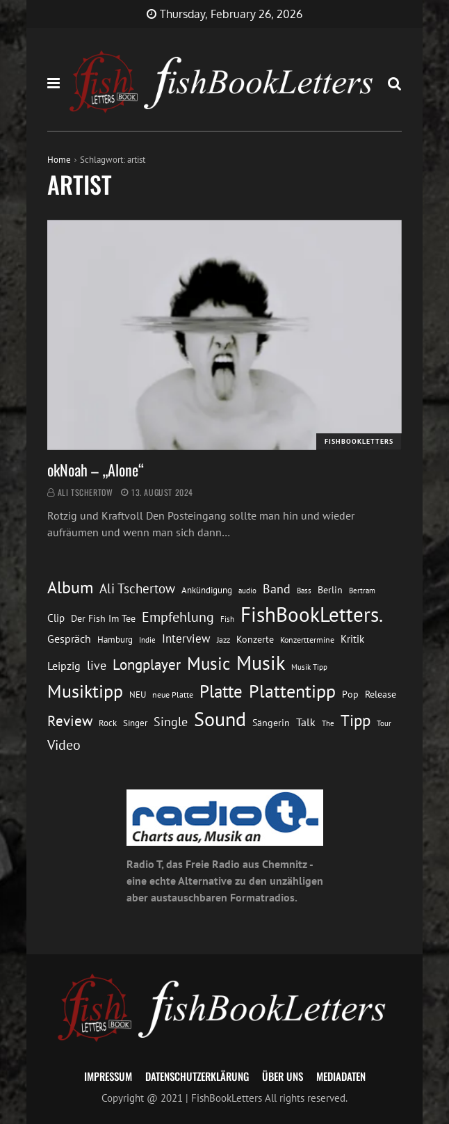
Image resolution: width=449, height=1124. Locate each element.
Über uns (282, 1076)
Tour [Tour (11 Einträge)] (384, 723)
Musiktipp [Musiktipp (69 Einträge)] (85, 690)
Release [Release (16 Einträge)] (380, 693)
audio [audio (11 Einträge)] (247, 590)
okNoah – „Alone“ (95, 469)
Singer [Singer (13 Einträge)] (135, 723)
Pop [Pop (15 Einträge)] (350, 694)
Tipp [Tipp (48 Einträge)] (355, 720)
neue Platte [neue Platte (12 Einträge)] (172, 694)
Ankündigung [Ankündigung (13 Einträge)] (206, 590)
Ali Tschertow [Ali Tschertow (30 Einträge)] (137, 588)
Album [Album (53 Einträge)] (70, 587)
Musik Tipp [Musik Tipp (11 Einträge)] (309, 666)
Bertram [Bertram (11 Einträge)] (362, 590)
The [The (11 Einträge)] (328, 723)
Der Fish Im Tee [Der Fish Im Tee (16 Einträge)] (103, 618)
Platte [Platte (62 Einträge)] (221, 691)
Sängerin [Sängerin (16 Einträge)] (271, 722)
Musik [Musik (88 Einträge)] (260, 662)
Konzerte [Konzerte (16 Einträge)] (255, 638)
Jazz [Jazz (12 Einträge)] (223, 639)
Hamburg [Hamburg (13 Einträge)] (115, 639)
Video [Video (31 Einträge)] (64, 744)
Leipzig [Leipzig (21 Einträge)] (64, 665)
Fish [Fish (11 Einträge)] (227, 618)
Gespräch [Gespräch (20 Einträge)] (69, 638)
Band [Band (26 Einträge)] (277, 589)
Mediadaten (341, 1076)
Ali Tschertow (85, 492)
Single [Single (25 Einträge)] (171, 722)
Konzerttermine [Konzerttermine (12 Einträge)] (307, 639)
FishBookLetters (359, 441)
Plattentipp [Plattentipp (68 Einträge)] (292, 691)
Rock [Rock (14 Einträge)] (108, 722)
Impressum (108, 1076)
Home (59, 160)
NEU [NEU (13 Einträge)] (137, 694)
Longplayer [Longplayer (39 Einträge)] (147, 664)
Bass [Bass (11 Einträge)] (304, 590)
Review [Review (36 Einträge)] (69, 721)
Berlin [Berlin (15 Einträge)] (330, 590)
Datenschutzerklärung (197, 1076)
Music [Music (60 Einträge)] (208, 663)
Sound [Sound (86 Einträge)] (220, 719)
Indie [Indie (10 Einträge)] (147, 640)
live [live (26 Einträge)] (96, 665)
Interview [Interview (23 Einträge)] (186, 638)
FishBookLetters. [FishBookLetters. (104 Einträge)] (311, 614)
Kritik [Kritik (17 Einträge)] (352, 638)
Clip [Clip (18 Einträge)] (56, 618)
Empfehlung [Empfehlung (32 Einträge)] (178, 616)
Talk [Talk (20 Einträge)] (306, 722)
